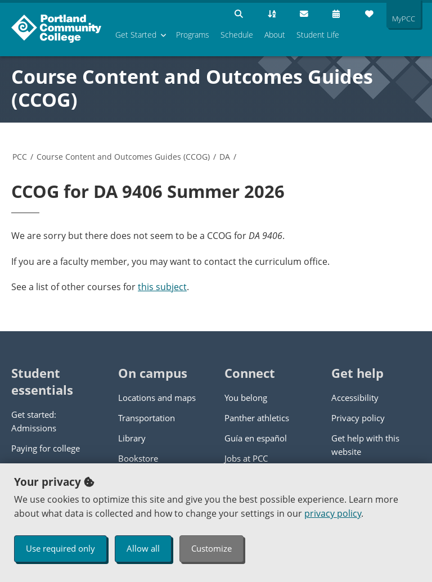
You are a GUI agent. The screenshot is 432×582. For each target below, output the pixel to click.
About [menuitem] (274, 34)
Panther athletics (256, 417)
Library (132, 438)
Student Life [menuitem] (317, 34)
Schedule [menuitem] (236, 34)
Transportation (146, 417)
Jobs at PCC (246, 458)
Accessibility (355, 397)
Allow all (143, 548)
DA (224, 156)
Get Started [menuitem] (135, 34)
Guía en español (255, 438)
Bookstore (138, 458)
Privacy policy (358, 417)
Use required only (60, 548)
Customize (211, 548)
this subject (162, 287)
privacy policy (332, 513)
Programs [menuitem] (192, 34)
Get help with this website (365, 444)
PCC (19, 156)
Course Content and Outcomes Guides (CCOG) (192, 88)
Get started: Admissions (33, 421)
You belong (245, 397)
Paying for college (45, 448)
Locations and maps (157, 397)
